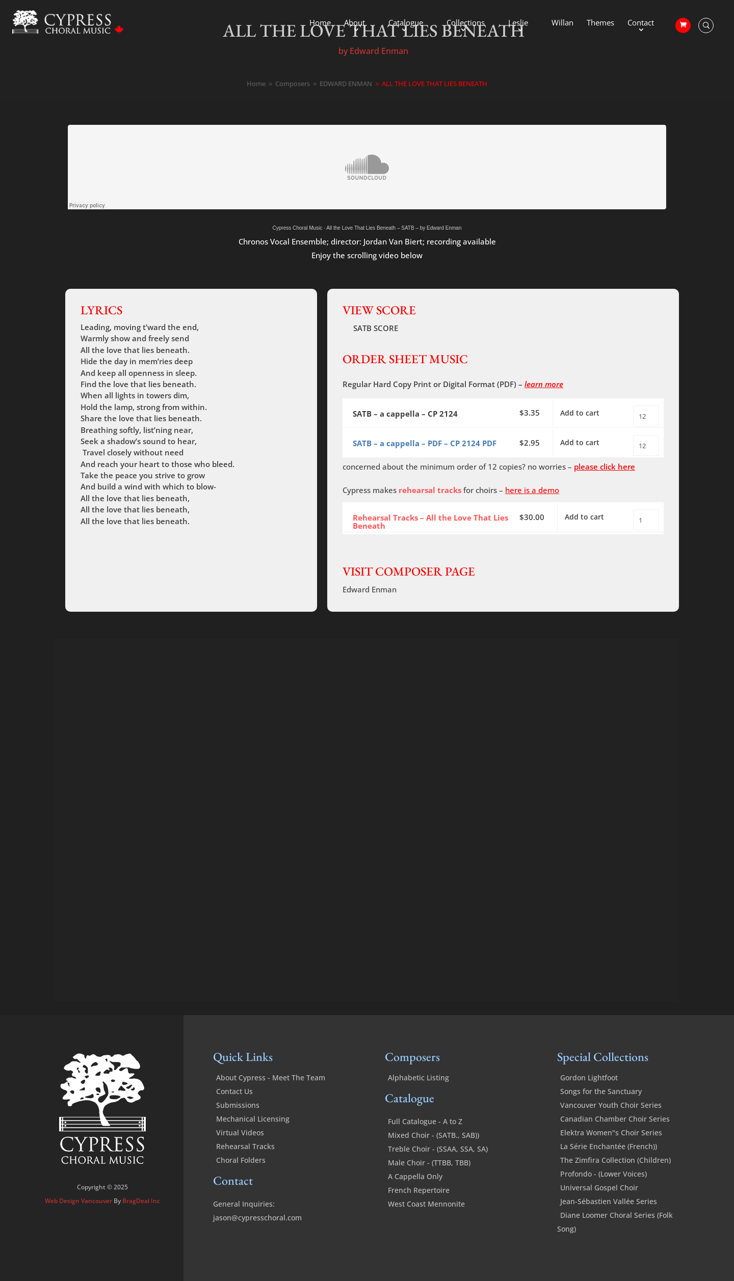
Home (320, 23)
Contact (640, 23)
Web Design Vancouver (79, 1219)
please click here (604, 479)
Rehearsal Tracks (245, 1164)
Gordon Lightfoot (589, 1096)
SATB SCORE (375, 328)
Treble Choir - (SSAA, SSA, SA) (438, 1167)
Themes (600, 23)
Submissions (237, 1123)
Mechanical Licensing (253, 1137)
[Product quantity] (646, 415)
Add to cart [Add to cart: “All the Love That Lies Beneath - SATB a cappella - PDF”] (583, 452)
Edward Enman (370, 608)
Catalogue (405, 23)
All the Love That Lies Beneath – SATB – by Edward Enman (393, 228)
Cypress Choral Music (298, 228)
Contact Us (234, 1109)
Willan (562, 23)
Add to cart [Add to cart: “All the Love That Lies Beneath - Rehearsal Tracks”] (588, 532)
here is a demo (532, 502)
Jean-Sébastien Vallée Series (608, 1219)
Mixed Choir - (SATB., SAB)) (433, 1153)
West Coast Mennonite (426, 1222)
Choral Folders (241, 1178)
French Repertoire (419, 1208)
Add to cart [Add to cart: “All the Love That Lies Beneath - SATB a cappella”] (583, 416)
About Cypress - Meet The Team (270, 1096)
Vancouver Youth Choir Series (611, 1123)
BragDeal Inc (141, 1219)
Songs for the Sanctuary (601, 1109)
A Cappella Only (415, 1195)
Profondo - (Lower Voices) (603, 1192)
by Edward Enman (373, 51)
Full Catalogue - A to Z (425, 1139)
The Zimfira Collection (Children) (615, 1178)
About (354, 23)
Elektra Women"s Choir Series (611, 1151)
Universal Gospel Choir (599, 1206)
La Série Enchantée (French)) (608, 1164)
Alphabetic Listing (418, 1096)
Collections (466, 23)
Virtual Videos (240, 1151)
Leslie (518, 23)
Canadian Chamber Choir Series (615, 1137)
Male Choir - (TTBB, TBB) (429, 1181)
